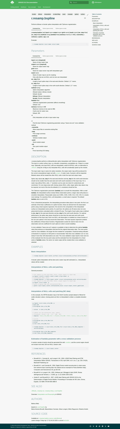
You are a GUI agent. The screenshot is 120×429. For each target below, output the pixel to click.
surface (83, 14)
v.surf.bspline (58, 391)
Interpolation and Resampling (46, 394)
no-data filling (56, 14)
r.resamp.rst (40, 391)
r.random (67, 342)
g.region (58, 173)
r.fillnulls (33, 167)
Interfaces (23, 7)
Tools (39, 7)
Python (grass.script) (61, 28)
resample (70, 14)
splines (76, 14)
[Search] (79, 2)
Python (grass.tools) (48, 28)
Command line (36, 28)
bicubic (34, 14)
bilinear (40, 14)
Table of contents (97, 14)
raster (64, 14)
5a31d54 (66, 420)
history (59, 418)
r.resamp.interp (49, 391)
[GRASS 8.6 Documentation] (13, 2)
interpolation (47, 14)
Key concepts (32, 7)
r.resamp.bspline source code (47, 418)
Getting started (14, 7)
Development (46, 7)
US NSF (34, 427)
